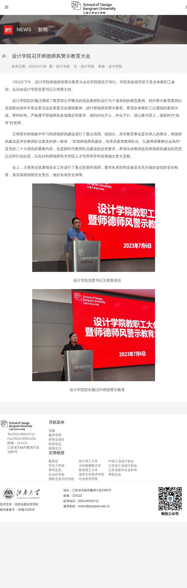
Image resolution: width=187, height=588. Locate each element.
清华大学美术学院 (91, 474)
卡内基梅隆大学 (90, 465)
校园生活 (55, 448)
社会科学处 (57, 474)
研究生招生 (57, 439)
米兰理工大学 (88, 461)
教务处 (53, 461)
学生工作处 (57, 465)
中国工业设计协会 (121, 461)
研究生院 (55, 470)
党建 (52, 431)
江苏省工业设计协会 (122, 465)
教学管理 (55, 435)
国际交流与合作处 (61, 479)
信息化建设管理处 (26, 504)
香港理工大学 (88, 470)
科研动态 (55, 444)
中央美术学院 (88, 479)
